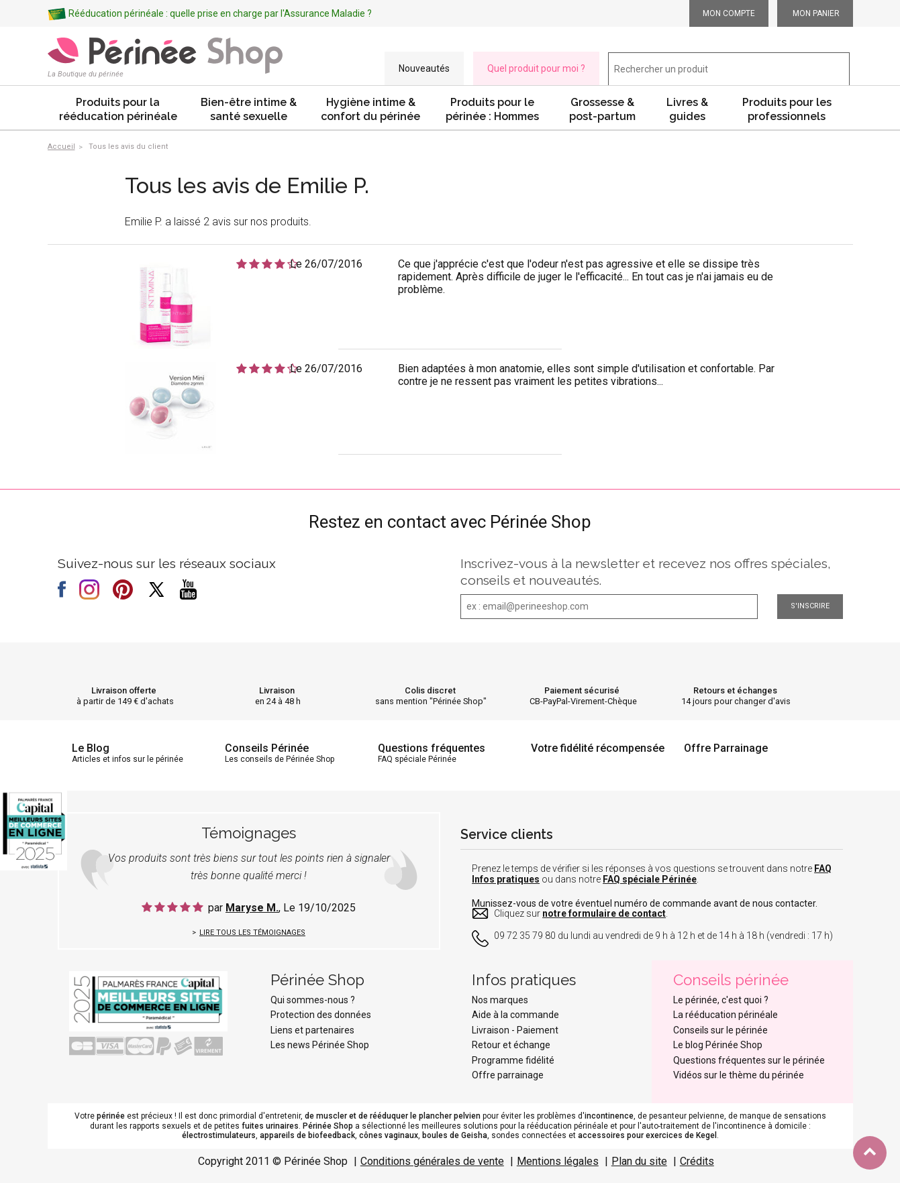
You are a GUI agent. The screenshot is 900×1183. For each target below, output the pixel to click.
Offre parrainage (508, 1075)
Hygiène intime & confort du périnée (370, 109)
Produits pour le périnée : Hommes (492, 109)
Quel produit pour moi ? (536, 68)
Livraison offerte (123, 690)
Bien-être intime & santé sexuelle (249, 109)
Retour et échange (511, 1044)
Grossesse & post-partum (602, 109)
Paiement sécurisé (581, 690)
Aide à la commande (515, 1014)
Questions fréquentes (431, 748)
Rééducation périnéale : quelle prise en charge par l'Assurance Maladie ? (220, 13)
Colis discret (430, 690)
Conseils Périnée (267, 748)
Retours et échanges (735, 690)
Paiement (537, 1030)
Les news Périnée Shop (319, 1044)
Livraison (277, 690)
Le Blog (90, 748)
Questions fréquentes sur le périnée (749, 1060)
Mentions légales (558, 1161)
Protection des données (320, 1014)
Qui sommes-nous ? (312, 1000)
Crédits (697, 1161)
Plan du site (639, 1161)
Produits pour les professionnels (787, 109)
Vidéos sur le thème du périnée (738, 1075)
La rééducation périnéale (725, 1014)
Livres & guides (687, 109)
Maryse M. (252, 907)
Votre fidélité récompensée (597, 748)
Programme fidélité (513, 1060)
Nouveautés (424, 68)
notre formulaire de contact (604, 913)
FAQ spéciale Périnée (650, 879)
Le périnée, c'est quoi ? (720, 1000)
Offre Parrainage (726, 748)
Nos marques (500, 1000)
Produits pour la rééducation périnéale (118, 109)
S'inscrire (810, 606)
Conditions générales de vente (432, 1161)
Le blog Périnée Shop (717, 1044)
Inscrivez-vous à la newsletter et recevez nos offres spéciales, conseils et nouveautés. (645, 571)
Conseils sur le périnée (720, 1030)
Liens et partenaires (312, 1030)
